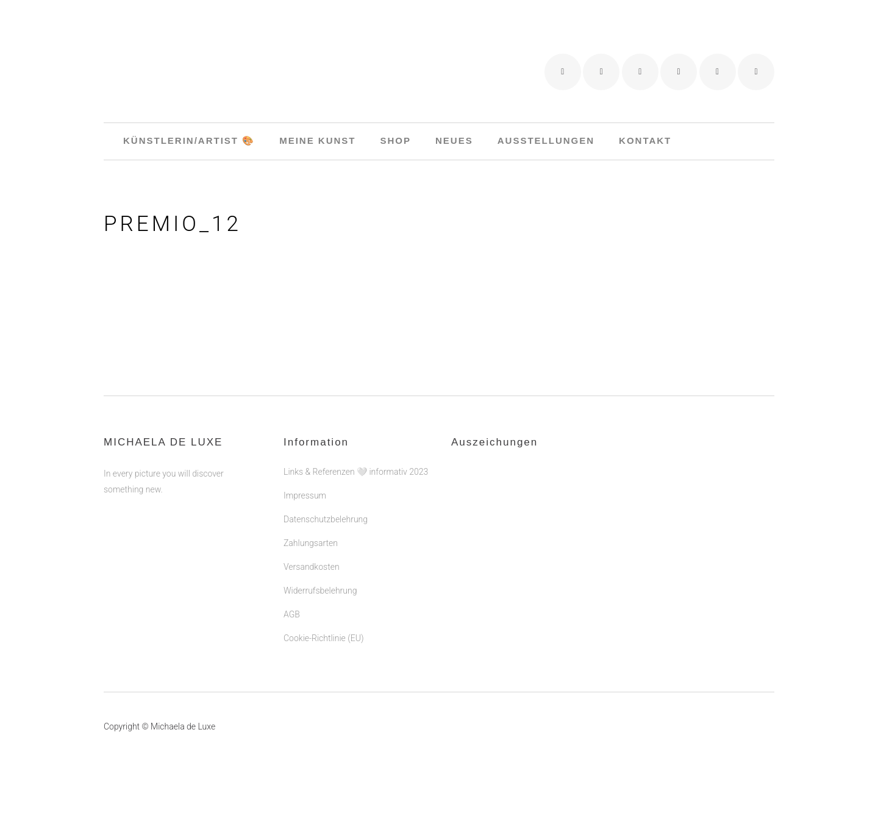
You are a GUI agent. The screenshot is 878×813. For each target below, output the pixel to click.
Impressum (305, 495)
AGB (292, 614)
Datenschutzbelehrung (326, 519)
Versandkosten (312, 567)
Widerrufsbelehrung (320, 590)
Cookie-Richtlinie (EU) (323, 638)
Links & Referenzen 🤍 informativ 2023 (356, 472)
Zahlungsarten (311, 543)
